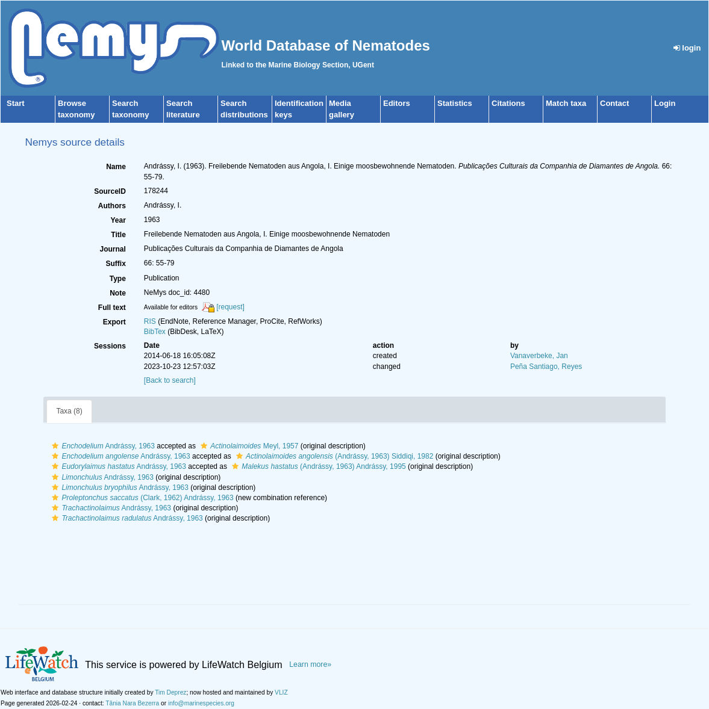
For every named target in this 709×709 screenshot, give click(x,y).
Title (118, 235)
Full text (112, 307)
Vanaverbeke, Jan (539, 355)
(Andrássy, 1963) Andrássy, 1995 (317, 466)
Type (118, 278)
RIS (150, 321)
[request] (230, 307)
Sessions (110, 346)
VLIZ (281, 692)
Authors (112, 206)
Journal (112, 249)
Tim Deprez (170, 692)
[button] (55, 446)
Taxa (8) (69, 411)
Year (117, 220)
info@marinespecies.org (201, 703)
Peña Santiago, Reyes (546, 366)
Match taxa (566, 103)
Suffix (115, 263)
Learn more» (310, 664)
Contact (614, 103)
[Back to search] (170, 380)
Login (664, 103)
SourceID (110, 191)
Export (114, 322)
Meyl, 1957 (248, 446)
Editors (396, 103)
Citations (508, 103)
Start (16, 103)
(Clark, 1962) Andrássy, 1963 (141, 498)
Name (116, 167)
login (687, 47)
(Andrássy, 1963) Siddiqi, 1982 (333, 456)
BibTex (155, 331)
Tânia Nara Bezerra (132, 703)
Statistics (454, 103)
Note (118, 293)
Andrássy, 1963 (102, 446)
